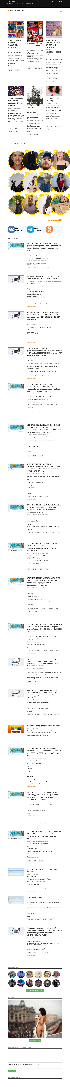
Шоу (48, 75)
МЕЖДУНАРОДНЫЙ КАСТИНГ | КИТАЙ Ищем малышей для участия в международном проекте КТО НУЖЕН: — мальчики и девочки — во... (44, 428)
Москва (10, 67)
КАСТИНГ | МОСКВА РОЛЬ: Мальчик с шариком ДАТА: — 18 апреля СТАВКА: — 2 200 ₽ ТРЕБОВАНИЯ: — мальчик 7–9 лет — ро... (44, 751)
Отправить (12, 1071)
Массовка (11, 73)
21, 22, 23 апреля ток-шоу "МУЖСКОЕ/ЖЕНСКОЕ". (14, 43)
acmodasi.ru (50, 739)
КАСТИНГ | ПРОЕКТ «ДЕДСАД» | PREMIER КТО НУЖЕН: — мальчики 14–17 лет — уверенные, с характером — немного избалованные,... (44, 835)
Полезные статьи (13, 6)
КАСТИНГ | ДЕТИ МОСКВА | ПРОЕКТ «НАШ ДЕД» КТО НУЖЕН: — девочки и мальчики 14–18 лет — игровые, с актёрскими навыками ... (42, 795)
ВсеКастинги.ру (18, 10)
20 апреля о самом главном (38, 897)
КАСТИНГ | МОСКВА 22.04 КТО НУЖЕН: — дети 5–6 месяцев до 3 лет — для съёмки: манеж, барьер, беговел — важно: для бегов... (44, 246)
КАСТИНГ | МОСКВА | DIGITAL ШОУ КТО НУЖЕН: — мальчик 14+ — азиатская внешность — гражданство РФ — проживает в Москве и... (43, 581)
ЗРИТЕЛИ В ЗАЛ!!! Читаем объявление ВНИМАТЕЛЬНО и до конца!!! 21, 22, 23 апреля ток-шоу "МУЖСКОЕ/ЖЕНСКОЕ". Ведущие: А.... (43, 315)
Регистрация (59, 1)
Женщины (55, 73)
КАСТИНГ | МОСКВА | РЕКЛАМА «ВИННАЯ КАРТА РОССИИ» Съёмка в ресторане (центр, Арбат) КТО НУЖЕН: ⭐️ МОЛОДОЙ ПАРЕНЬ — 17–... (44, 627)
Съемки (10, 70)
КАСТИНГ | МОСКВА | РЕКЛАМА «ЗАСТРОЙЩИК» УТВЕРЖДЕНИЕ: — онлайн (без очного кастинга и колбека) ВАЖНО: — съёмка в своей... (43, 387)
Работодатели (29, 3)
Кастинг (36, 134)
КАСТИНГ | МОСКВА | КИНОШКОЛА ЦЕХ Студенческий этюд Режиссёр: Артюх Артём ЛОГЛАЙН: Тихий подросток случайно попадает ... (44, 508)
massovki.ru (51, 919)
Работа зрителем (38, 68)
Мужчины (30, 303)
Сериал (48, 303)
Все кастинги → (57, 961)
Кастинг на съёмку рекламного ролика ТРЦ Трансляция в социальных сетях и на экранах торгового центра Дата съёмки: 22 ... (43, 693)
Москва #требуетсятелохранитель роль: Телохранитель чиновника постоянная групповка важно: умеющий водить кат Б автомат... (44, 279)
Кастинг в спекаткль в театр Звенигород (34, 109)
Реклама (40, 411)
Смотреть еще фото (35, 1040)
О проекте (21, 6)
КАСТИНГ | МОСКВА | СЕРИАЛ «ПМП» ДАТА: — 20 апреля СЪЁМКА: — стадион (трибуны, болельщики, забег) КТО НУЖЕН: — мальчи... (43, 547)
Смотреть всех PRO (54, 220)
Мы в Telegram (37, 229)
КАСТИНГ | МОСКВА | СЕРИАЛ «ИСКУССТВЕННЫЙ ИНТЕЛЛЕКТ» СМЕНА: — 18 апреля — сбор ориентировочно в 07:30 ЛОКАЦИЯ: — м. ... (44, 467)
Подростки (51, 532)
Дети (29, 267)
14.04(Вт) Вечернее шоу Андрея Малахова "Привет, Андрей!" (16, 101)
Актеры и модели (19, 3)
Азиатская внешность (52, 123)
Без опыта (17, 70)
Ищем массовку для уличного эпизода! (43, 726)
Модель (55, 78)
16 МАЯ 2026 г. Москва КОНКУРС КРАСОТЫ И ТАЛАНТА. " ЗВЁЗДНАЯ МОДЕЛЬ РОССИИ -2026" (53, 47)
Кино (36, 339)
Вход (53, 1)
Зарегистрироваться (35, 990)
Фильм (56, 375)
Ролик (33, 411)
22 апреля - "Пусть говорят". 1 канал (34, 44)
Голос (36, 303)
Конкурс (49, 78)
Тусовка (45, 532)
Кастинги (11, 3)
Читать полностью (12, 76)
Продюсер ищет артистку (52, 99)
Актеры (42, 303)
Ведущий (49, 129)
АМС (17, 131)
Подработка (18, 67)
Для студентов (18, 126)
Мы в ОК (57, 229)
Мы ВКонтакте (19, 229)
